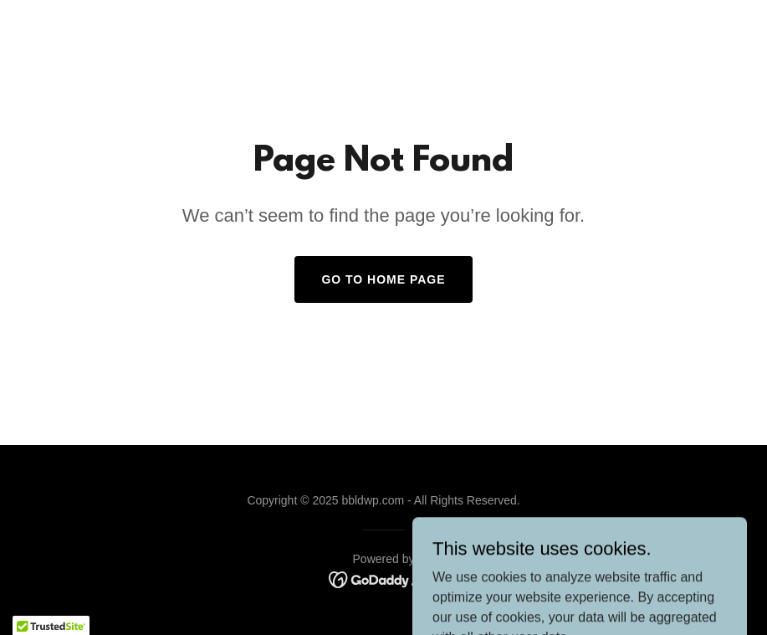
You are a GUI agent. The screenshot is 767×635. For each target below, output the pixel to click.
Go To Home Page (383, 279)
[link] (383, 578)
